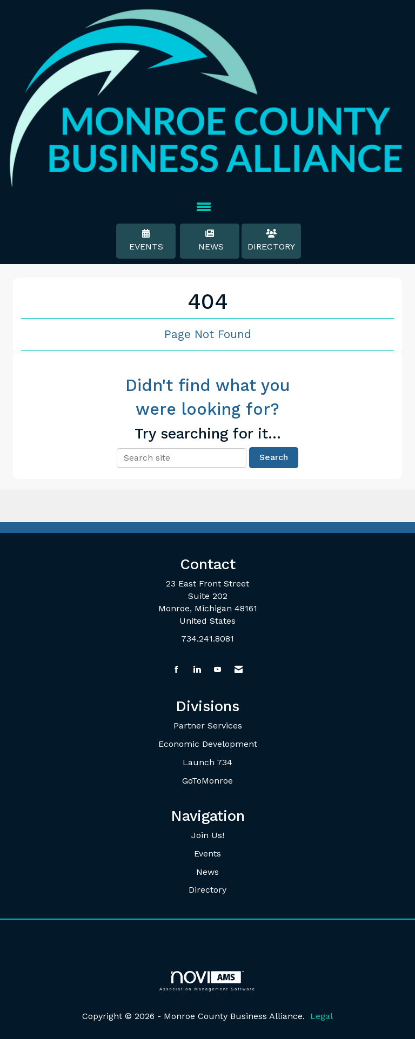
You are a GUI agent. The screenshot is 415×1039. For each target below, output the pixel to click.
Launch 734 (207, 762)
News (209, 240)
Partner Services (207, 725)
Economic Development (207, 744)
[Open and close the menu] (204, 207)
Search (273, 457)
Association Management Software (207, 981)
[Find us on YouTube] (217, 670)
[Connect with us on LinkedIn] (197, 670)
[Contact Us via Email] (238, 670)
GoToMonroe (207, 780)
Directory (271, 240)
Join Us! (207, 835)
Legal (321, 1016)
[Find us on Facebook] (176, 670)
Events (146, 240)
